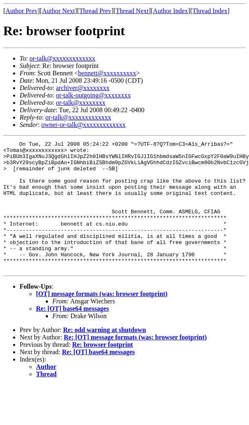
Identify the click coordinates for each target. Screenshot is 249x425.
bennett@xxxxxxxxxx (107, 73)
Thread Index (210, 10)
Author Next (58, 10)
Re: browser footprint (102, 370)
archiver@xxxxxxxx (83, 87)
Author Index (170, 10)
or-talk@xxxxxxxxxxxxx (62, 58)
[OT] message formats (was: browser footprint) (102, 319)
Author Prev (21, 10)
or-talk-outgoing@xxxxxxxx (93, 95)
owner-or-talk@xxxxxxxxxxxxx (83, 124)
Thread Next (132, 10)
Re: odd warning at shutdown (104, 355)
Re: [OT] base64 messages (72, 334)
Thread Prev (95, 10)
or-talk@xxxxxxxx (80, 102)
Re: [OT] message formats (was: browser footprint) (135, 362)
